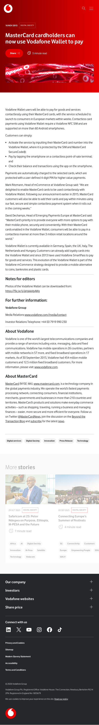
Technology (83, 440)
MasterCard (12, 383)
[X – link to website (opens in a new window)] (19, 630)
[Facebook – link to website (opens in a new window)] (49, 630)
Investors (49, 590)
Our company (49, 582)
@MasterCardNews (29, 416)
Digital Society (27, 25)
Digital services (14, 440)
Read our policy (61, 699)
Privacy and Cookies (15, 643)
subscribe (36, 421)
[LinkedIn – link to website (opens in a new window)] (8, 630)
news (61, 421)
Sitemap (9, 649)
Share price (49, 607)
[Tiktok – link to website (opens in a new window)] (60, 630)
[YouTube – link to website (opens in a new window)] (29, 630)
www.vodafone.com (46, 367)
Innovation (50, 440)
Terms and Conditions (15, 670)
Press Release (66, 440)
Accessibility (11, 663)
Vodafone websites (49, 598)
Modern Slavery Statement (18, 656)
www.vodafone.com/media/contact (45, 315)
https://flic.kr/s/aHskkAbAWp (22, 291)
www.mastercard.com (47, 383)
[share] (14, 53)
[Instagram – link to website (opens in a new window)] (39, 630)
